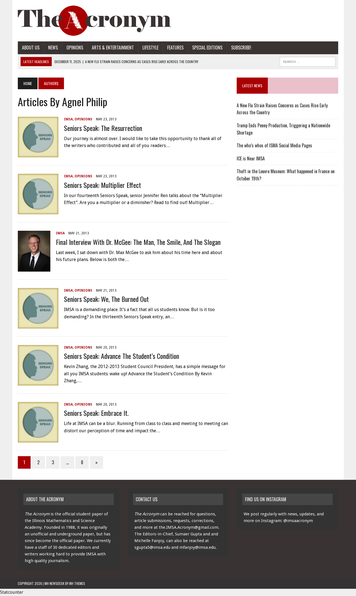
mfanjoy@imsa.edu (197, 547)
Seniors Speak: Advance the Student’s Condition (121, 356)
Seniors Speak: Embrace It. (96, 413)
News (53, 47)
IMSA (68, 119)
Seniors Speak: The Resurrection (103, 128)
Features (175, 47)
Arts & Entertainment (113, 47)
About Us (30, 47)
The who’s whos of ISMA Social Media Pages (274, 145)
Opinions (74, 47)
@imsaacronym (298, 520)
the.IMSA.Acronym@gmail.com (188, 527)
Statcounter (11, 592)
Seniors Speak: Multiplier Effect (102, 185)
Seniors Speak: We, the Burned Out (106, 299)
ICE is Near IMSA (251, 158)
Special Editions (207, 47)
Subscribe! (241, 47)
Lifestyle (150, 47)
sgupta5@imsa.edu (152, 547)
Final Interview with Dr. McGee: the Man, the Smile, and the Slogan (138, 242)
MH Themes (77, 583)
